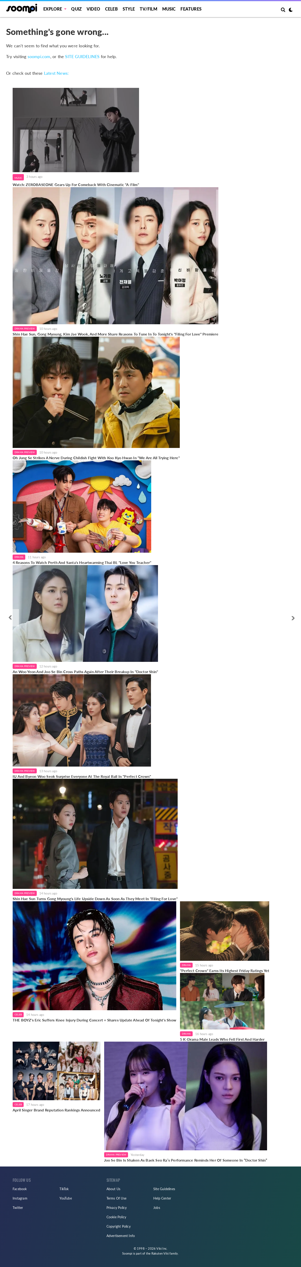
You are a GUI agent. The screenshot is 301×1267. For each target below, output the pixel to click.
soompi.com (39, 56)
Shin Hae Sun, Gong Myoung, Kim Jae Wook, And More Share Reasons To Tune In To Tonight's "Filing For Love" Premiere (115, 334)
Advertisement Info (120, 1236)
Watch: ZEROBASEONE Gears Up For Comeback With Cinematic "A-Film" (76, 184)
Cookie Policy (116, 1217)
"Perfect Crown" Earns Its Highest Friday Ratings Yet (224, 970)
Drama (19, 556)
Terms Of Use (116, 1198)
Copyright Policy (118, 1226)
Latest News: (56, 73)
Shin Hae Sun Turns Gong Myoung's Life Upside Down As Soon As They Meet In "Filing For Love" (95, 898)
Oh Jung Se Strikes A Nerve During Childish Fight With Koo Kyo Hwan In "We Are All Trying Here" (96, 457)
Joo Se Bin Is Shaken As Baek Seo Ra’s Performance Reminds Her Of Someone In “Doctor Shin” (185, 1160)
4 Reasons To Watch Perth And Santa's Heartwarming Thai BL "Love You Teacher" (82, 562)
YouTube (65, 1198)
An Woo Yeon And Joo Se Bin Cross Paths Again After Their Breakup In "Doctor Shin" (85, 671)
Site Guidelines (164, 1189)
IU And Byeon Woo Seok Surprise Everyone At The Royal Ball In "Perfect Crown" (82, 776)
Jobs (156, 1208)
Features (191, 8)
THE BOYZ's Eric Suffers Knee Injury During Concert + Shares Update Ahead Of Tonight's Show (94, 1020)
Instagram (20, 1198)
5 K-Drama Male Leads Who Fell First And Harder (222, 1039)
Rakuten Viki (160, 1253)
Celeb (111, 8)
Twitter (18, 1208)
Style (129, 8)
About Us (113, 1189)
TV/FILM (148, 8)
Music (169, 8)
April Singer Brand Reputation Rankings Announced (56, 1110)
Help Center (162, 1198)
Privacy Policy (116, 1208)
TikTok (64, 1189)
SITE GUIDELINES (82, 56)
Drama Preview (25, 328)
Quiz (76, 8)
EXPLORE (52, 8)
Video (93, 8)
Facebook (20, 1189)
